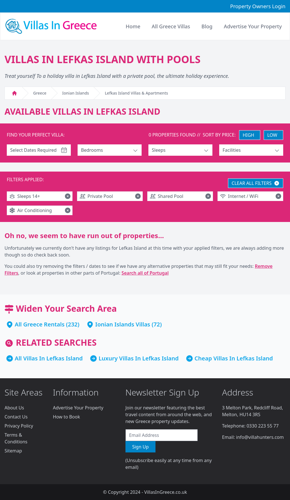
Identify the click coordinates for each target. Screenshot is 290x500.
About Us (14, 408)
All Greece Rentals (40, 324)
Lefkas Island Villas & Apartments (136, 93)
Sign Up (140, 447)
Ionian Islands (75, 93)
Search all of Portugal (145, 273)
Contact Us (16, 417)
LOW (272, 135)
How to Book (66, 417)
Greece (39, 93)
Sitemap (13, 451)
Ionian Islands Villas (122, 324)
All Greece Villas (171, 26)
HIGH (248, 135)
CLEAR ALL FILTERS (256, 183)
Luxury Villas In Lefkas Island (139, 358)
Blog (206, 26)
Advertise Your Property (78, 408)
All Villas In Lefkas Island (49, 358)
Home (133, 26)
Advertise (253, 26)
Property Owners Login (257, 6)
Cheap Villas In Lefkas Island (234, 358)
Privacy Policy (19, 426)
